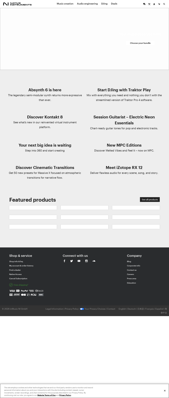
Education (131, 283)
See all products (150, 199)
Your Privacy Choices (92, 308)
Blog (129, 261)
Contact (111, 308)
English (122, 308)
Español (159, 308)
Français (149, 308)
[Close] (165, 391)
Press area (131, 278)
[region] (84, 391)
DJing (104, 3)
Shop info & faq (16, 261)
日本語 (140, 308)
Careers (130, 274)
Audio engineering (87, 3)
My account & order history (21, 265)
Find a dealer (15, 270)
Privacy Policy (72, 308)
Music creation (65, 3)
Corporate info (133, 265)
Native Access (15, 274)
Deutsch (132, 308)
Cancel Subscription (18, 278)
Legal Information (55, 308)
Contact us (132, 270)
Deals (114, 3)
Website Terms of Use (46, 395)
